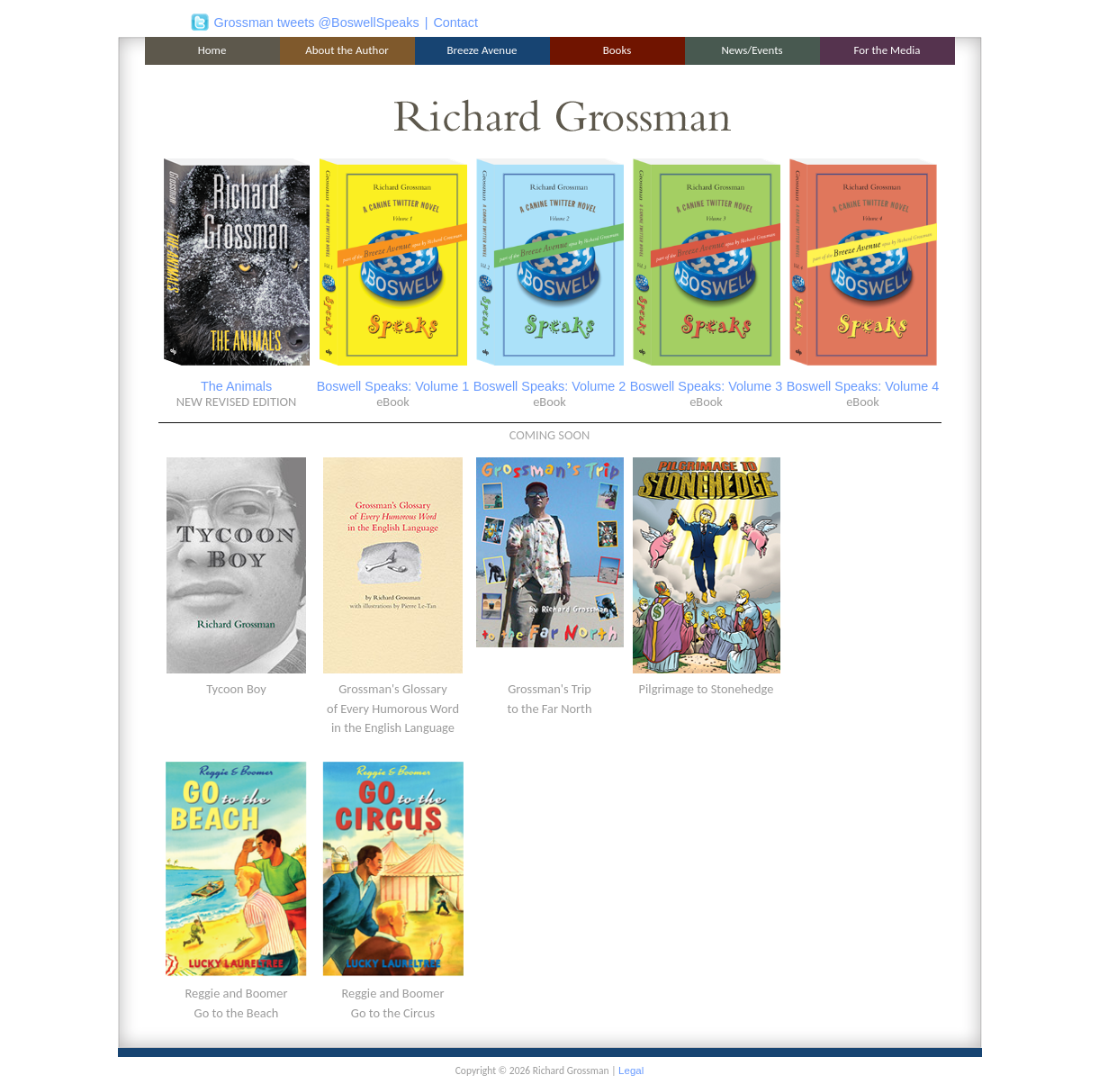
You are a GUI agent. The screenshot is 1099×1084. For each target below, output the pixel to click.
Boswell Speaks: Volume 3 (706, 386)
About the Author (347, 50)
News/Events (751, 50)
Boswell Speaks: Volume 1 (393, 386)
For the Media (886, 50)
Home (212, 50)
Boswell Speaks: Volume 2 (549, 386)
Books (617, 50)
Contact (455, 22)
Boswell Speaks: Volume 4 (863, 386)
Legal (631, 1070)
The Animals (236, 386)
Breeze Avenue (482, 50)
